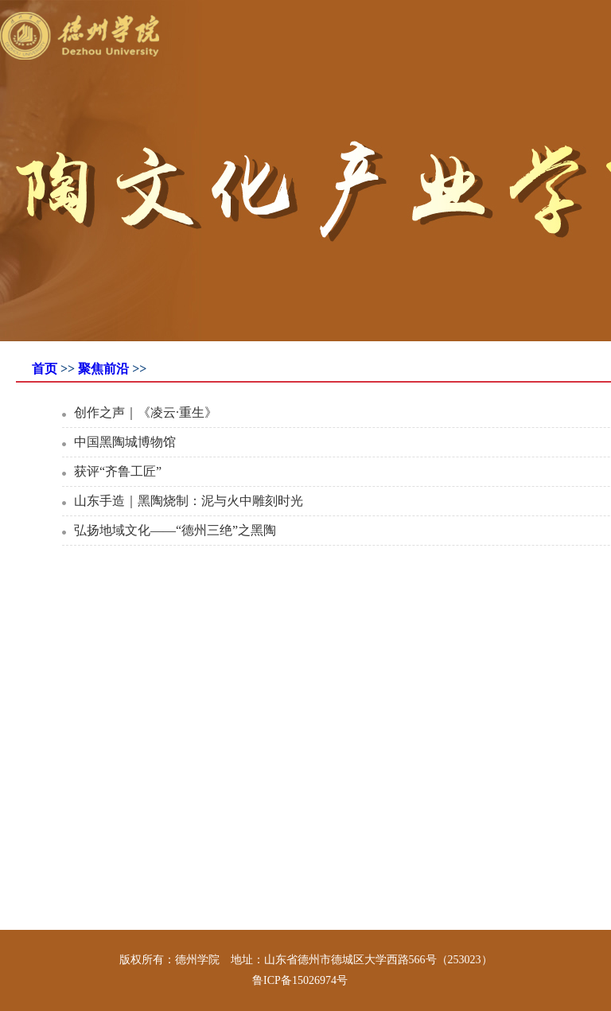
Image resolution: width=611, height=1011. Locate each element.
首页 (44, 368)
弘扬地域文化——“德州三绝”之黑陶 (175, 530)
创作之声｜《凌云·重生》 (145, 412)
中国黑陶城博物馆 (125, 442)
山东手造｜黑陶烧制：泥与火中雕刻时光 (188, 500)
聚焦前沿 (103, 368)
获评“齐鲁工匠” (118, 471)
